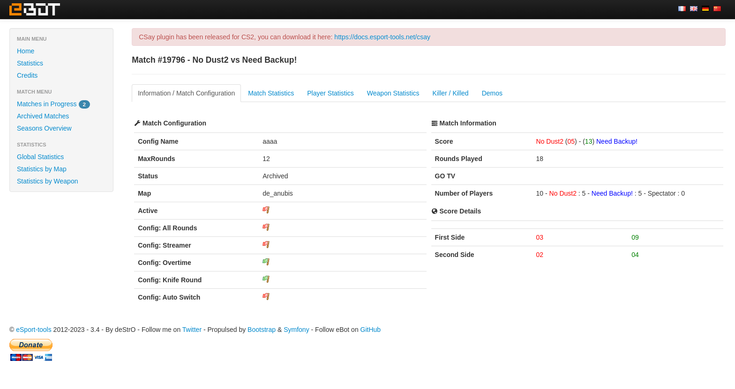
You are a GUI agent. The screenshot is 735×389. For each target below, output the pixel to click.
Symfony (296, 329)
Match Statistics (271, 93)
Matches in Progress (53, 104)
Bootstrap (262, 329)
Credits (27, 75)
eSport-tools (33, 329)
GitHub (370, 329)
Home (25, 51)
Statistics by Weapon (47, 181)
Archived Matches (43, 116)
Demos (492, 93)
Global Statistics (40, 157)
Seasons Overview (44, 128)
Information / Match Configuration (186, 93)
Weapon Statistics (393, 93)
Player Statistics (330, 93)
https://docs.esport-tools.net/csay (382, 37)
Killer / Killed (451, 93)
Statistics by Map (42, 169)
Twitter (192, 329)
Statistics (30, 63)
